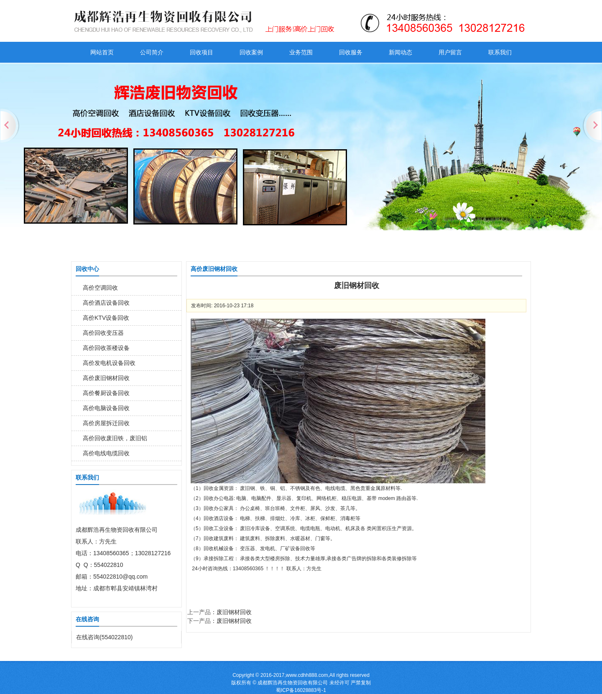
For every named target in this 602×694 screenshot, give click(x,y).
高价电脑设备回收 (106, 408)
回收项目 (201, 52)
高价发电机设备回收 (109, 363)
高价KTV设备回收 (106, 317)
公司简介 (151, 52)
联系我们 (500, 52)
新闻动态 (400, 52)
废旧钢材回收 (234, 612)
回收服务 (350, 52)
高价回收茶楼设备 (106, 347)
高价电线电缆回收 (106, 453)
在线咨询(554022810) (104, 637)
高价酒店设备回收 (106, 302)
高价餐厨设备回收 (106, 393)
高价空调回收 (100, 287)
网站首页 (102, 52)
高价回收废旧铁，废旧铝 (115, 438)
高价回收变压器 (103, 332)
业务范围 (301, 52)
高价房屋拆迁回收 (106, 423)
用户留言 (450, 52)
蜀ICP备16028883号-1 (301, 690)
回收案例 (251, 52)
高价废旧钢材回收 (106, 378)
